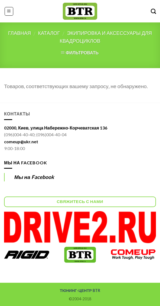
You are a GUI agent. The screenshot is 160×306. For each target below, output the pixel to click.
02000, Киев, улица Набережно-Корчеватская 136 (55, 127)
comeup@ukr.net (21, 141)
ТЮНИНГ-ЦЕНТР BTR (80, 290)
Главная (19, 33)
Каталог (49, 33)
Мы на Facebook (25, 162)
